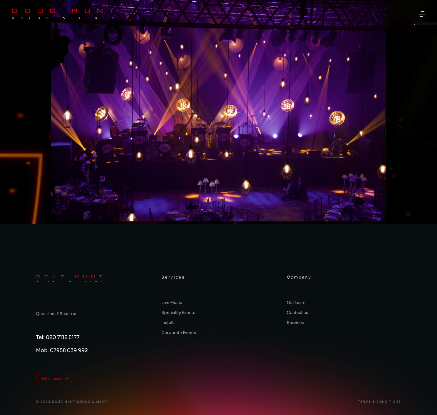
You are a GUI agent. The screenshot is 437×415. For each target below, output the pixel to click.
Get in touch (55, 378)
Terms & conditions (379, 402)
